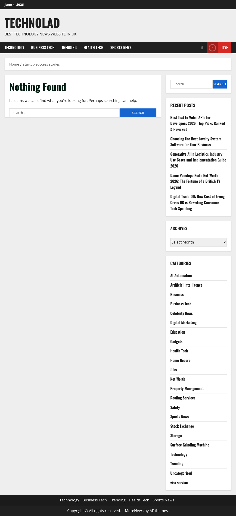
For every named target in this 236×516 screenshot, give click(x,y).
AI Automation (181, 275)
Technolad (32, 22)
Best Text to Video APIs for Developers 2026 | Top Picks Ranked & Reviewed (197, 123)
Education (177, 332)
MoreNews (134, 510)
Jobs (173, 369)
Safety (175, 407)
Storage (176, 435)
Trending (69, 47)
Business (177, 294)
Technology (14, 47)
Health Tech (93, 47)
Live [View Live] (217, 47)
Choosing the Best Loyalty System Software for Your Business (195, 142)
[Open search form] (202, 47)
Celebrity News (181, 313)
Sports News (120, 47)
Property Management (187, 388)
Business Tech (43, 47)
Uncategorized (181, 473)
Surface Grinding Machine (189, 445)
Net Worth (177, 379)
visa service (179, 482)
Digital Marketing (183, 322)
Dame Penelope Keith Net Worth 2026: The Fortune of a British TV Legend (195, 181)
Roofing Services (182, 398)
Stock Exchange (182, 426)
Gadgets (176, 341)
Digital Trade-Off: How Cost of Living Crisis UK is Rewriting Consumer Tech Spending (197, 202)
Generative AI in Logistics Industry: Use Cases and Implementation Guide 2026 (198, 160)
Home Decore (180, 360)
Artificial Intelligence (186, 285)
